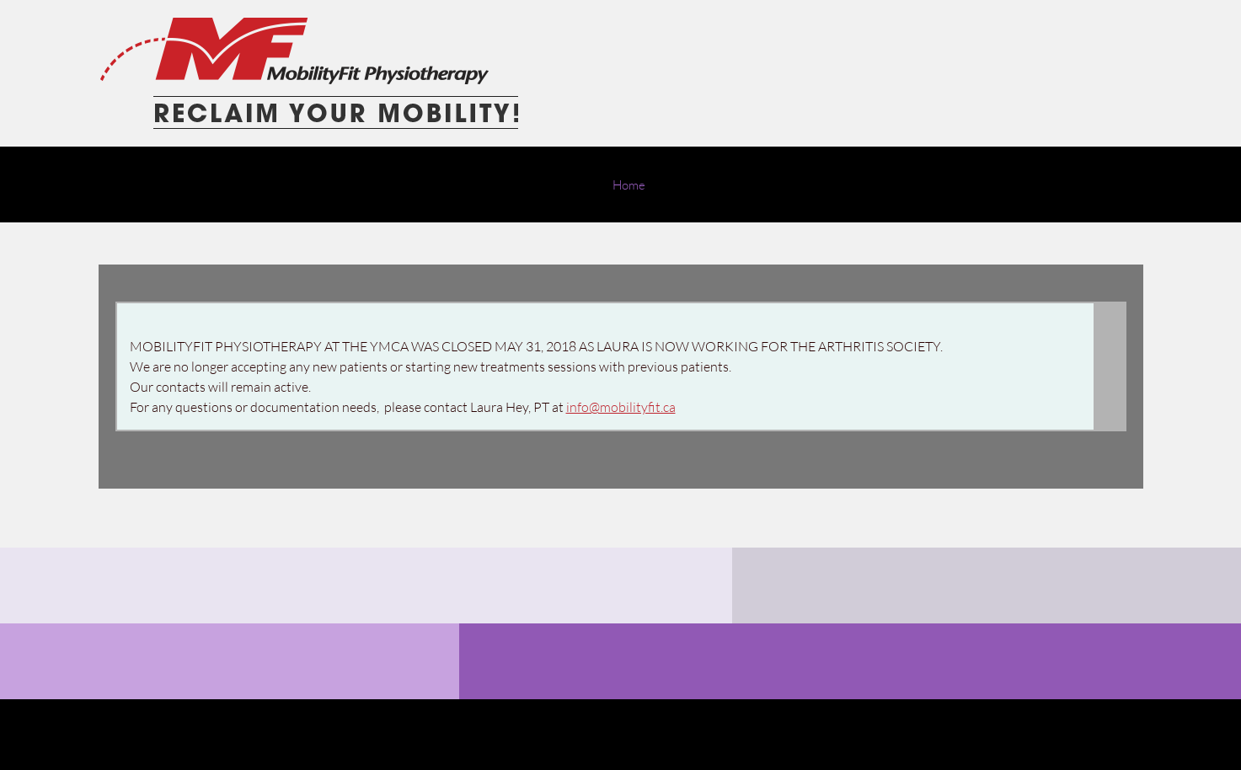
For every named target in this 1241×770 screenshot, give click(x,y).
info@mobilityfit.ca (621, 406)
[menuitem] (628, 193)
